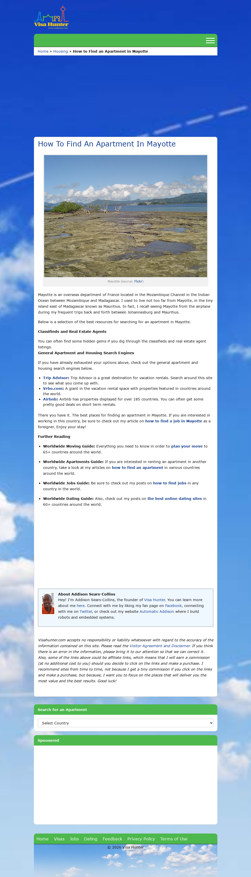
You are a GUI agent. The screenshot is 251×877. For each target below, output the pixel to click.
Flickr (138, 281)
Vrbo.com (52, 388)
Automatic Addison (157, 611)
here (81, 605)
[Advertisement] (125, 93)
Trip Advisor (55, 378)
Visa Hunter (154, 600)
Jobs (74, 838)
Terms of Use (174, 838)
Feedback (112, 838)
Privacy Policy (141, 838)
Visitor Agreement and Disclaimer (159, 646)
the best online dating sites (175, 498)
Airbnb (50, 399)
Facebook (173, 605)
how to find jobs (169, 483)
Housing (60, 51)
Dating (90, 838)
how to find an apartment (137, 467)
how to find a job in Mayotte (173, 421)
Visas (59, 838)
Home (43, 51)
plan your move (187, 446)
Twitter (86, 611)
